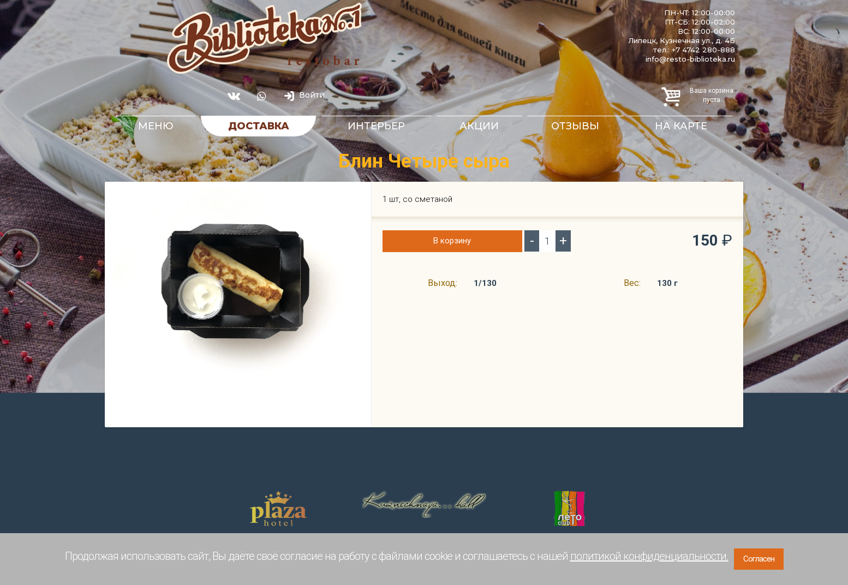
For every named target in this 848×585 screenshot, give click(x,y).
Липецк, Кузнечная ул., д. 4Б (681, 40)
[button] (353, 197)
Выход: (442, 283)
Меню (156, 126)
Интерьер (376, 126)
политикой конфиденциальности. (649, 556)
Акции (479, 126)
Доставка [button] (258, 126)
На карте (681, 126)
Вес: (632, 283)
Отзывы (575, 126)
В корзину (452, 241)
